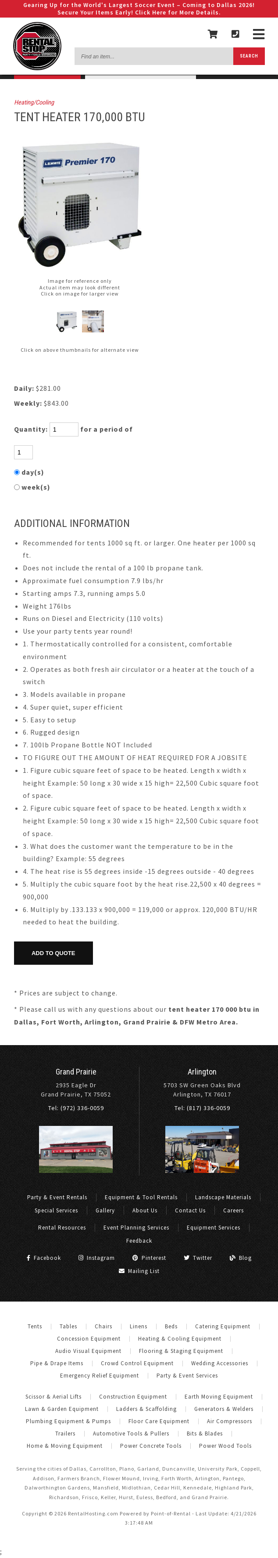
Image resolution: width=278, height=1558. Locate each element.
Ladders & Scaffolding (146, 1409)
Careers (233, 1210)
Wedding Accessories (219, 1363)
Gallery (105, 1210)
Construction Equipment (133, 1396)
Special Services (56, 1210)
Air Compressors (229, 1421)
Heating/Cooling (34, 102)
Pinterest (149, 1258)
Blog (241, 1258)
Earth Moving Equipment (219, 1396)
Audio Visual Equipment (88, 1351)
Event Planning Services (136, 1227)
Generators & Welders (223, 1409)
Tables (68, 1326)
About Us (144, 1210)
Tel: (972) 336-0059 (76, 1108)
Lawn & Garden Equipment (62, 1409)
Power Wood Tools (225, 1446)
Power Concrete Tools (151, 1446)
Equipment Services (213, 1227)
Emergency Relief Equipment (99, 1375)
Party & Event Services (187, 1375)
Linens (138, 1326)
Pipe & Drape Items (56, 1363)
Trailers (65, 1433)
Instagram (96, 1258)
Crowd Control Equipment (137, 1363)
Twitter (198, 1258)
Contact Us (190, 1210)
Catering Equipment (222, 1326)
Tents (35, 1326)
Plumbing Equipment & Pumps (68, 1421)
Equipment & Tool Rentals (141, 1197)
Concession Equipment (89, 1338)
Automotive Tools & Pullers (131, 1433)
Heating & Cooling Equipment (179, 1338)
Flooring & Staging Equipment (181, 1351)
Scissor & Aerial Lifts (53, 1396)
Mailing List (139, 1271)
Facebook (44, 1258)
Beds (171, 1326)
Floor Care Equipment (158, 1421)
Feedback (139, 1240)
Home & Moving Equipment (65, 1446)
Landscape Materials (223, 1197)
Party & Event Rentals (57, 1197)
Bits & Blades (205, 1433)
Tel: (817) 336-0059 (202, 1108)
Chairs (103, 1326)
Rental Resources (62, 1227)
